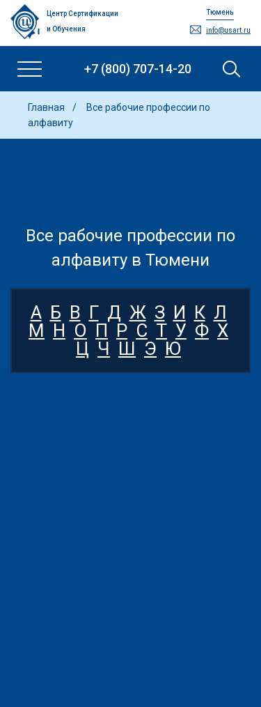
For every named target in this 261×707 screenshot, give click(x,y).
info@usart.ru (228, 30)
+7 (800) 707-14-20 (137, 68)
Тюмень (220, 12)
